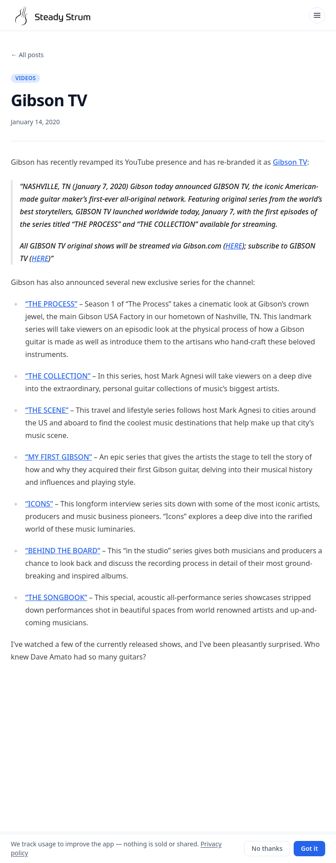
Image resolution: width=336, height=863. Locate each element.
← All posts (27, 54)
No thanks (267, 848)
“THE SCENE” (46, 410)
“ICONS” (39, 504)
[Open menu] (317, 15)
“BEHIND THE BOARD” (62, 551)
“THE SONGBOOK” (56, 597)
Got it (309, 848)
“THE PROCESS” (51, 304)
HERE (234, 246)
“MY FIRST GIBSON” (58, 457)
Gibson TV (290, 162)
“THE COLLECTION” (58, 376)
